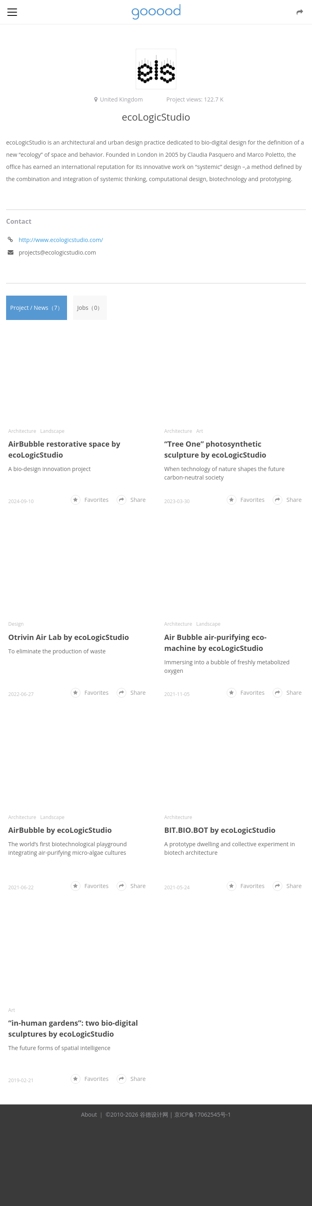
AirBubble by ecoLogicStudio (60, 830)
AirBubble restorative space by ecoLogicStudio (64, 449)
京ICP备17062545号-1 (202, 1114)
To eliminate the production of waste (57, 651)
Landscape (52, 431)
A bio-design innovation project (49, 469)
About (89, 1114)
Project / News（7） (36, 307)
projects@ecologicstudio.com (57, 252)
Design (16, 623)
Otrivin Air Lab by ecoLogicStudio (68, 637)
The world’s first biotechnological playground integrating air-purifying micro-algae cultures (67, 848)
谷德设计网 (156, 12)
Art (199, 431)
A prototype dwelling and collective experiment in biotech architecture (229, 848)
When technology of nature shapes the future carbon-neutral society (224, 473)
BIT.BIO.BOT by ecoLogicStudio (219, 830)
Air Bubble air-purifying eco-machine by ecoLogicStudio (215, 642)
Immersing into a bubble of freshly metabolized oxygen (227, 666)
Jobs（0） (90, 307)
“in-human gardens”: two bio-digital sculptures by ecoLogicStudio (73, 1028)
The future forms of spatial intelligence (59, 1048)
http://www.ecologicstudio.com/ (61, 240)
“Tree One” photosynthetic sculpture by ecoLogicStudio (215, 449)
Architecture (22, 431)
